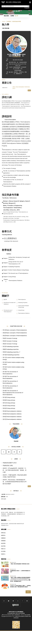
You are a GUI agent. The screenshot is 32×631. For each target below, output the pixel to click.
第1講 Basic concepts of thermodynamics (15, 330)
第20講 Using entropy (9, 400)
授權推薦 (3, 540)
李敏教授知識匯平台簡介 (10, 463)
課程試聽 (6, 28)
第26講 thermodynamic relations (12, 416)
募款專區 (3, 520)
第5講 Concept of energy (10, 341)
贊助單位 (3, 535)
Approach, (10, 213)
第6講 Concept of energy (10, 344)
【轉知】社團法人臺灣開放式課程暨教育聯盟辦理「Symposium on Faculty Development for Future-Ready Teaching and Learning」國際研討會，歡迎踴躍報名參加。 (20, 579)
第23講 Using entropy (9, 408)
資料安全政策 (12, 611)
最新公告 (3, 548)
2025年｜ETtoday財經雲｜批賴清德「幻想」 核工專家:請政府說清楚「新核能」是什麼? (14, 470)
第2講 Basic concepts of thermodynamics (15, 333)
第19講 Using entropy (9, 397)
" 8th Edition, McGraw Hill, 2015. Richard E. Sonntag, (14, 216)
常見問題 (3, 551)
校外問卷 (3, 546)
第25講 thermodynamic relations (12, 414)
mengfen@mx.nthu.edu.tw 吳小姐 (17, 613)
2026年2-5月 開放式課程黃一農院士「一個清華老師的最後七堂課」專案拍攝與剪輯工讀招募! (20, 586)
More (29, 90)
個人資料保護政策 (19, 611)
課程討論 (3, 532)
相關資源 (3, 538)
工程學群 (12, 15)
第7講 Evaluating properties (11, 346)
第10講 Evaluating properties (11, 355)
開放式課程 (6, 15)
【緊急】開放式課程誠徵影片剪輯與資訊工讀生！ (20, 563)
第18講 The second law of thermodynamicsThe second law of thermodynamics (13, 392)
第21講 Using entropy (9, 403)
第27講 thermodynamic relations (12, 419)
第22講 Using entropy (9, 405)
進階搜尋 (27, 8)
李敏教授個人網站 (8, 465)
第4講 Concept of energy (10, 338)
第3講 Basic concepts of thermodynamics (15, 335)
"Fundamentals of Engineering (9, 220)
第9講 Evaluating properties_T (11, 352)
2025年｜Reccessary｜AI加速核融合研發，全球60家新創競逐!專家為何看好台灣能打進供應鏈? (14, 481)
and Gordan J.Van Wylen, (13, 218)
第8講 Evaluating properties (11, 349)
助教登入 (3, 554)
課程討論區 (3, 498)
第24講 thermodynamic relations (12, 411)
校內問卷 (3, 543)
